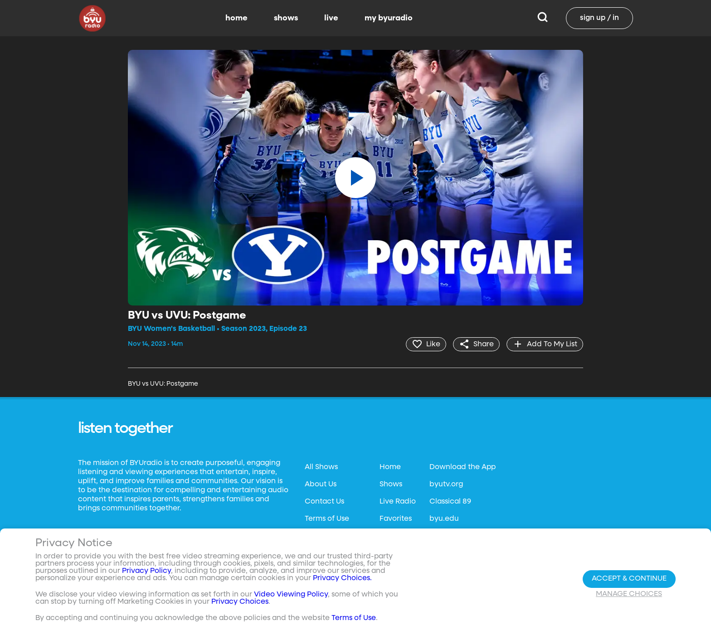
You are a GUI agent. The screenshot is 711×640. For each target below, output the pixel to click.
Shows (391, 484)
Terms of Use (327, 519)
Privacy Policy (146, 571)
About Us (320, 484)
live (331, 18)
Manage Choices (629, 594)
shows (286, 18)
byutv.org (446, 484)
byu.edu (444, 519)
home (236, 18)
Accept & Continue (629, 578)
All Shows (321, 467)
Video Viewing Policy (291, 594)
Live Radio (398, 501)
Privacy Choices (239, 602)
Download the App (462, 467)
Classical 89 (450, 501)
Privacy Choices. (342, 578)
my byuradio (389, 18)
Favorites (396, 519)
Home (390, 467)
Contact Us (324, 501)
